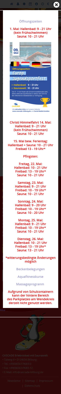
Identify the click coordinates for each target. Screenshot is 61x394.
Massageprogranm (30, 284)
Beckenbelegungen (30, 269)
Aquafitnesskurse (30, 277)
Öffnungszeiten (30, 21)
